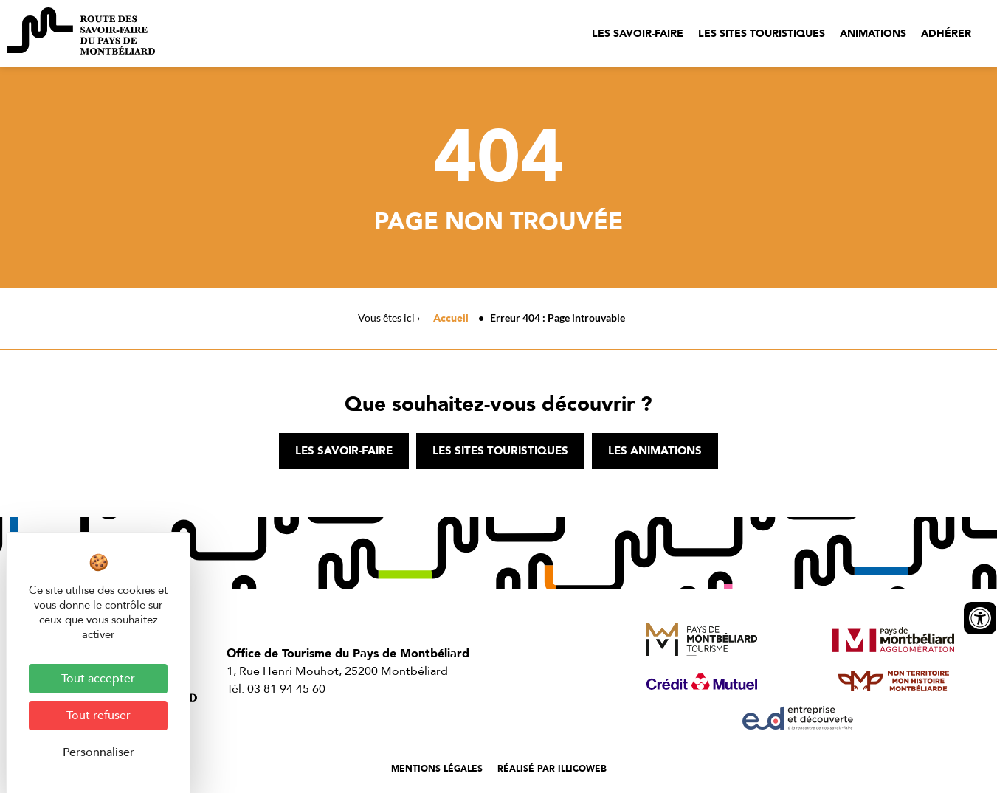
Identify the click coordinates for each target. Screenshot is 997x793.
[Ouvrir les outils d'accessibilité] (980, 618)
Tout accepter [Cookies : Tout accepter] (98, 679)
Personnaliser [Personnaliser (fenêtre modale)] (98, 752)
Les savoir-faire (637, 34)
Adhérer (946, 34)
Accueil (451, 318)
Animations (873, 34)
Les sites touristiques (761, 34)
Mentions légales (437, 769)
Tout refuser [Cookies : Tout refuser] (98, 715)
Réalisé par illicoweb (552, 769)
